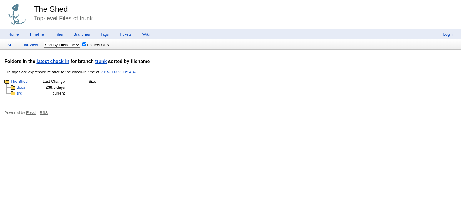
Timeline (36, 34)
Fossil (31, 112)
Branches (82, 34)
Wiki (146, 34)
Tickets (125, 34)
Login (448, 34)
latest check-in (52, 61)
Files (58, 34)
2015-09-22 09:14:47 (119, 72)
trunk (101, 61)
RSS (44, 112)
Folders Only (95, 45)
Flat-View (30, 45)
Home (13, 34)
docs (21, 87)
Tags (105, 34)
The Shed (51, 9)
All (9, 45)
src (19, 93)
